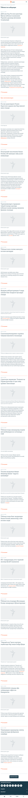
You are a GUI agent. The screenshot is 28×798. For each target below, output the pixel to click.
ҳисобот (11, 235)
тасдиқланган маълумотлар (15, 87)
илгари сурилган (8, 762)
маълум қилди (6, 318)
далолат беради (19, 546)
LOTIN (17, 796)
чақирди (7, 502)
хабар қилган (7, 81)
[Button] (4, 92)
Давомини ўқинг (14, 776)
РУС (11, 796)
